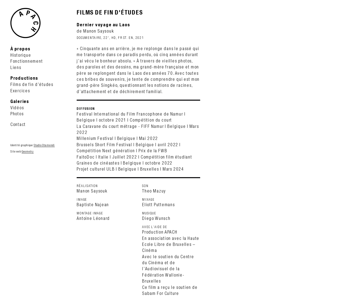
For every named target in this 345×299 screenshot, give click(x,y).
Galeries (19, 101)
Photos (17, 113)
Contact (18, 124)
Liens (15, 67)
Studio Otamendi (44, 145)
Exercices (20, 90)
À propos (20, 48)
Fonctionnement (26, 61)
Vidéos (17, 107)
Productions (24, 78)
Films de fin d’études (31, 84)
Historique (20, 55)
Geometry (28, 151)
